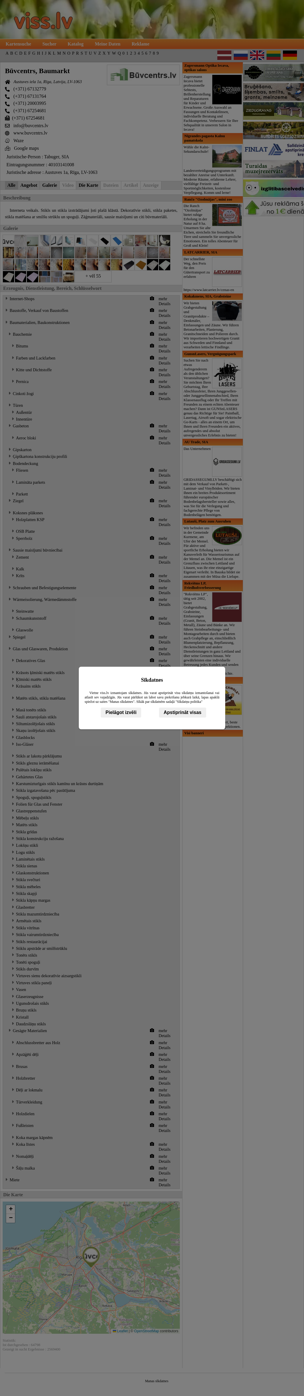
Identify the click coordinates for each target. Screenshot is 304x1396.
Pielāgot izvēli (120, 712)
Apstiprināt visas (182, 712)
